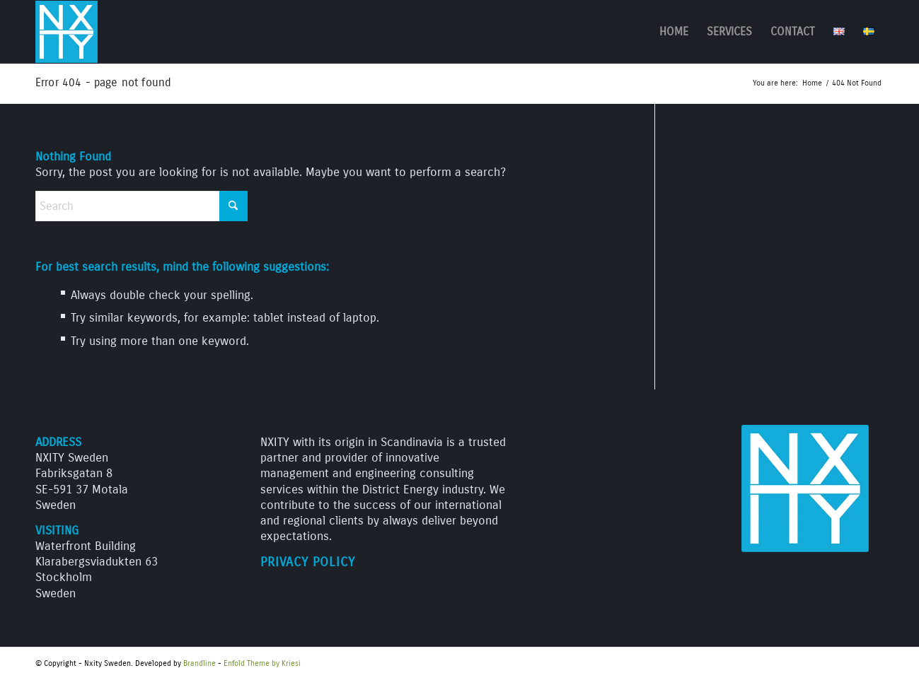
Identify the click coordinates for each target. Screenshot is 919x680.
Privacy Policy (307, 562)
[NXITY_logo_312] (66, 32)
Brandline (199, 663)
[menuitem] (674, 32)
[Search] (141, 206)
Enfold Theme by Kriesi (262, 663)
